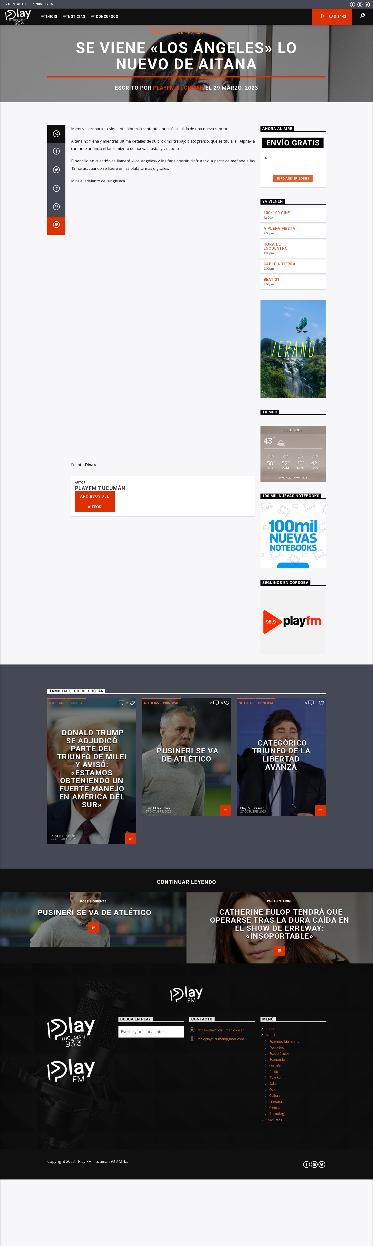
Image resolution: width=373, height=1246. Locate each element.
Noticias (76, 16)
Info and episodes (293, 518)
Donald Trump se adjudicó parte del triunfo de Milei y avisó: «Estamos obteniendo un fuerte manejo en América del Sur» (92, 1107)
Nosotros (42, 4)
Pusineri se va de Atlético (187, 1094)
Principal (215, 188)
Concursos (107, 16)
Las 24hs (333, 17)
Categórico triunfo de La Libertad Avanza (281, 1094)
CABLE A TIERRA (280, 603)
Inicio (51, 16)
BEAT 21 (272, 619)
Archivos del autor (94, 840)
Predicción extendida (293, 816)
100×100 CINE (277, 552)
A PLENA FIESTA (279, 568)
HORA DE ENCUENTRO (276, 585)
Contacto (15, 4)
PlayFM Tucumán (178, 243)
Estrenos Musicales (167, 188)
